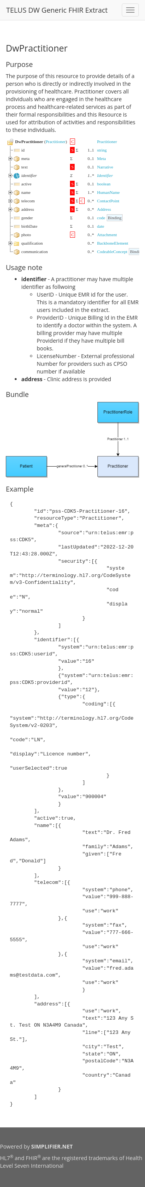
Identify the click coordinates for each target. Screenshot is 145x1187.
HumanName (108, 192)
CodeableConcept (112, 251)
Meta (101, 158)
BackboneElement (112, 243)
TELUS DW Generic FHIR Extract (57, 10)
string (102, 150)
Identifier (105, 175)
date (100, 226)
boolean (104, 184)
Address (104, 209)
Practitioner (55, 141)
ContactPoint (108, 200)
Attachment (107, 234)
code (101, 217)
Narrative (105, 167)
